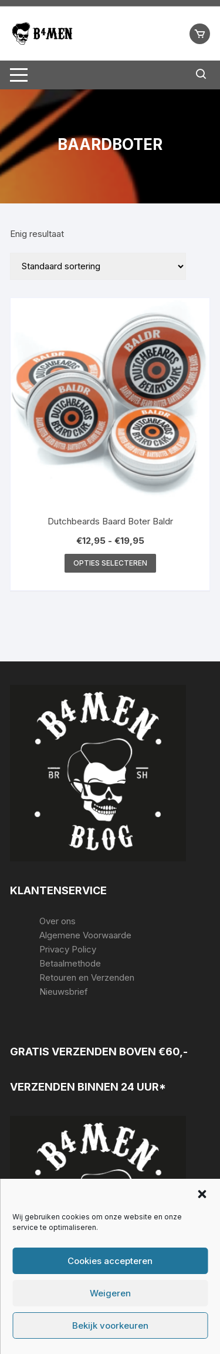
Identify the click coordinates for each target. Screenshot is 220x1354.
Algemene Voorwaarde (85, 935)
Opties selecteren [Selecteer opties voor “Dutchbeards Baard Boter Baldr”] (110, 563)
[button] (202, 1194)
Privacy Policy (67, 949)
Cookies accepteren (110, 1260)
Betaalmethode (70, 963)
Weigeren (110, 1293)
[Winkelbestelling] (98, 266)
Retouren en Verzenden (86, 977)
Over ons (57, 921)
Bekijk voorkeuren (110, 1325)
